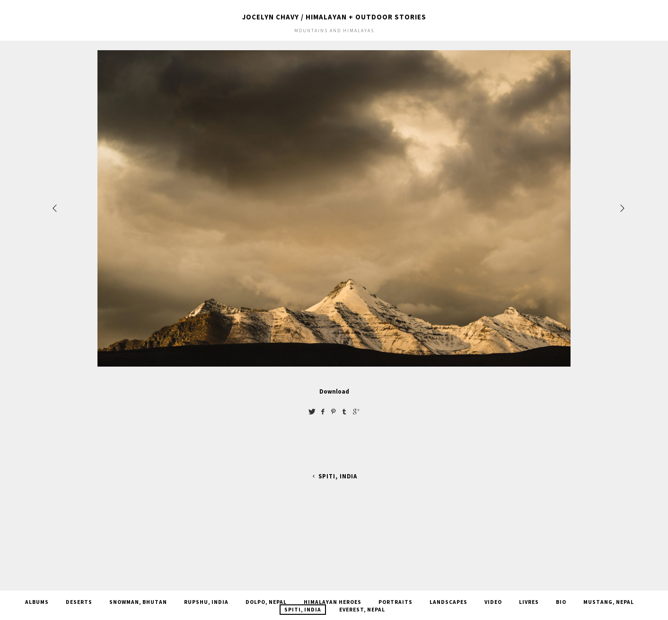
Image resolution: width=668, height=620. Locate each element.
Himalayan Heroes (332, 602)
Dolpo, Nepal (266, 602)
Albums (37, 602)
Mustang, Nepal (608, 602)
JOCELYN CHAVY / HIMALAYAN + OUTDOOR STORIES (334, 16)
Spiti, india (334, 476)
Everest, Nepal (362, 609)
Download (334, 391)
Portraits (395, 602)
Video (493, 602)
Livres (529, 602)
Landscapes (448, 602)
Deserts (79, 602)
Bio (561, 602)
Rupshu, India (206, 602)
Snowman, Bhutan (138, 602)
